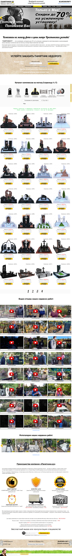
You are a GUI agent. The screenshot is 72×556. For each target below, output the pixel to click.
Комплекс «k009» (12, 164)
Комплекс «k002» (30, 114)
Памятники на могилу (6, 3)
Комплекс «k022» (30, 239)
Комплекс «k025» (12, 264)
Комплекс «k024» (65, 239)
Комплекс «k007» (48, 139)
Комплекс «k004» (65, 114)
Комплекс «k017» (13, 214)
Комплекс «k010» (30, 164)
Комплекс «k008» (65, 139)
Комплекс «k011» (48, 164)
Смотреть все (36, 430)
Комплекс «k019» (48, 214)
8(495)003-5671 (63, 542)
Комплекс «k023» (48, 239)
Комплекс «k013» (13, 189)
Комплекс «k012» (66, 164)
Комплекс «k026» (30, 264)
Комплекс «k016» (66, 189)
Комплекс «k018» (30, 214)
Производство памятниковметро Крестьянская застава (36, 2)
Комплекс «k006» (30, 139)
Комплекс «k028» (65, 264)
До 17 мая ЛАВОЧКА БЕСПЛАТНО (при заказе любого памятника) (19, 552)
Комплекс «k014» (30, 189)
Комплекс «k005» (12, 139)
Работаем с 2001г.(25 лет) (7, 4)
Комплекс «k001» (13, 114)
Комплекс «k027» (48, 264)
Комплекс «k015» (48, 189)
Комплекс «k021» (13, 239)
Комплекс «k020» (65, 214)
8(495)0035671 (64, 2)
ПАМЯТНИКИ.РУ (7, 2)
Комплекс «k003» (48, 114)
